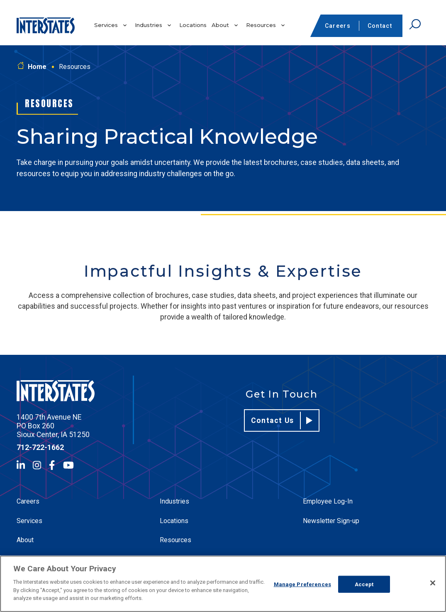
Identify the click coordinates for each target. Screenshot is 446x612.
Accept (364, 584)
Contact (380, 25)
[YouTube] (68, 465)
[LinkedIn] (21, 465)
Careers (338, 25)
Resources (261, 25)
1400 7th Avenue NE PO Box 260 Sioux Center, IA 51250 (53, 426)
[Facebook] (52, 465)
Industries (148, 25)
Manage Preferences (302, 584)
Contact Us (282, 420)
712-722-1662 (40, 447)
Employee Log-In (328, 501)
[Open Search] (415, 24)
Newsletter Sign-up (331, 521)
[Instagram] (37, 465)
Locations (193, 25)
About (220, 25)
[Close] (433, 583)
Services (106, 25)
